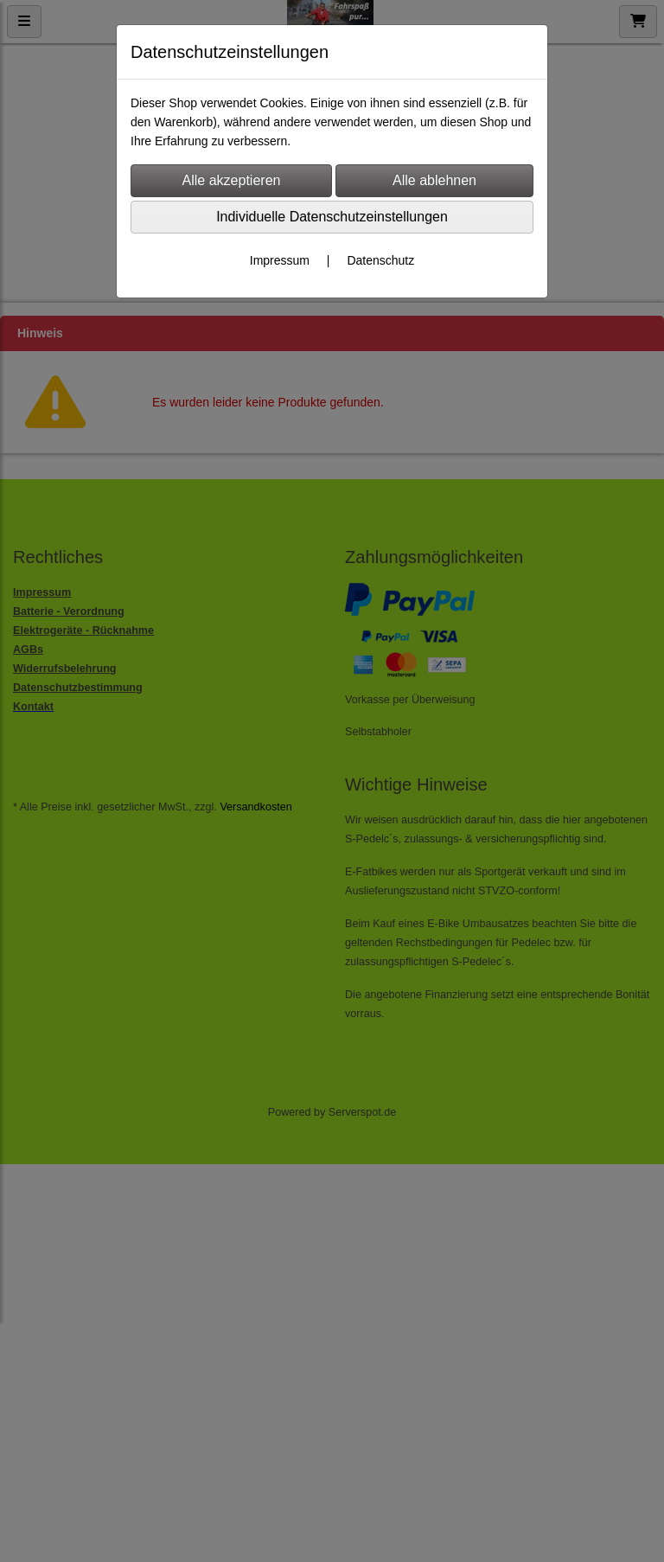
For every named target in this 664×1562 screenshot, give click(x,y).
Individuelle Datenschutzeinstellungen (332, 216)
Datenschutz (380, 260)
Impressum (280, 260)
